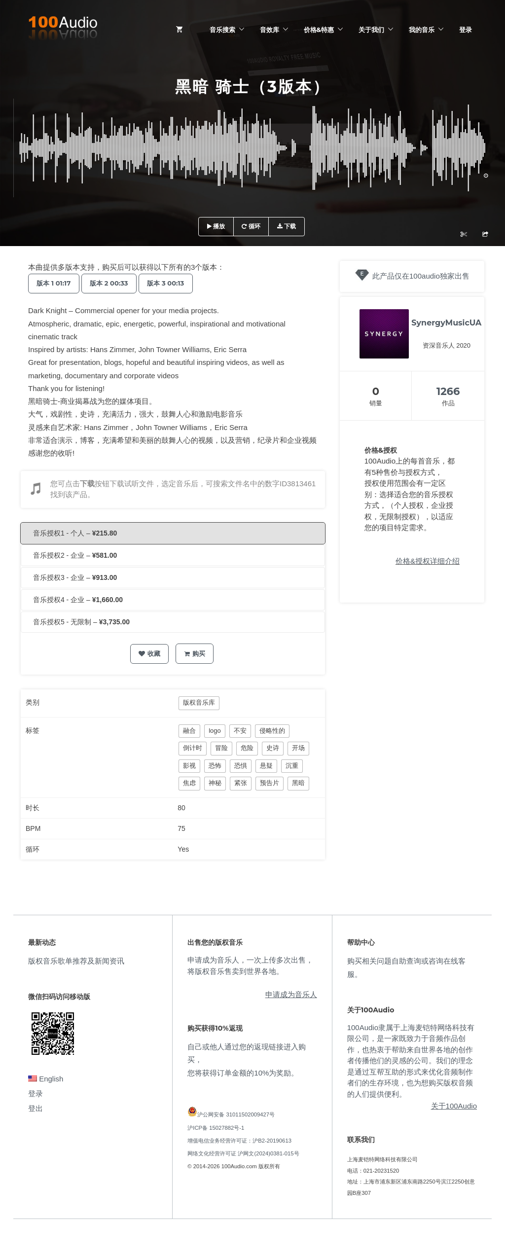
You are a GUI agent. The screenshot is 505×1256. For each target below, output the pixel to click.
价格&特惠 (319, 30)
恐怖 (215, 765)
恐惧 (240, 765)
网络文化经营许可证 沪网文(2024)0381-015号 (243, 1153)
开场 (298, 748)
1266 (448, 391)
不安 (240, 730)
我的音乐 (421, 30)
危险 (247, 748)
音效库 (269, 30)
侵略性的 (272, 730)
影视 (189, 765)
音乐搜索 (222, 30)
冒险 (221, 748)
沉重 (292, 765)
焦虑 (189, 783)
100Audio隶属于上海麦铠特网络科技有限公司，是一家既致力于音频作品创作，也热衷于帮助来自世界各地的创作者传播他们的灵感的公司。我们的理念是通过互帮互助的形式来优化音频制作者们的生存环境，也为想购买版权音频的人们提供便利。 (410, 1060)
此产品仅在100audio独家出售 (420, 276)
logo (215, 730)
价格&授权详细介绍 (428, 561)
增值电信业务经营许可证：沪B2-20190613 (239, 1141)
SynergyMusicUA (446, 322)
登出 (35, 1108)
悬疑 (266, 765)
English (45, 1079)
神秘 (215, 783)
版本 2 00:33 (114, 283)
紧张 (240, 783)
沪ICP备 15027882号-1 (215, 1128)
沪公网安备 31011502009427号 (236, 1114)
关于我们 (371, 30)
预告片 (269, 783)
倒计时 (192, 748)
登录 (465, 30)
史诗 (272, 748)
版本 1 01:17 (55, 283)
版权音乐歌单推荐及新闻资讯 (76, 961)
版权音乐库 (199, 702)
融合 (189, 730)
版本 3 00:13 (174, 283)
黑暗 (298, 783)
